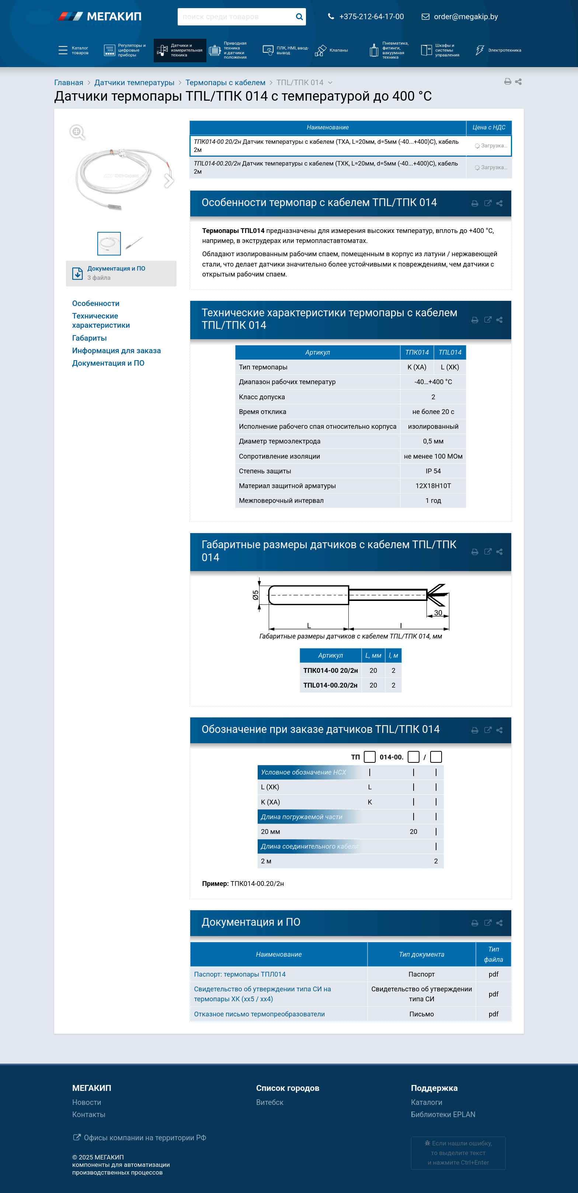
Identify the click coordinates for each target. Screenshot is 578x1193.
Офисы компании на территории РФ (145, 1138)
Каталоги (426, 1102)
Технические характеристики (101, 321)
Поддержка (434, 1088)
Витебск (269, 1102)
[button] (125, 176)
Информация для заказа (116, 350)
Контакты (88, 1114)
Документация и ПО (108, 363)
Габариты (89, 338)
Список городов (288, 1088)
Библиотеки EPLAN (443, 1114)
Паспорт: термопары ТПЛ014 (240, 974)
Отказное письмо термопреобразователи (259, 1014)
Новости (86, 1102)
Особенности (95, 303)
